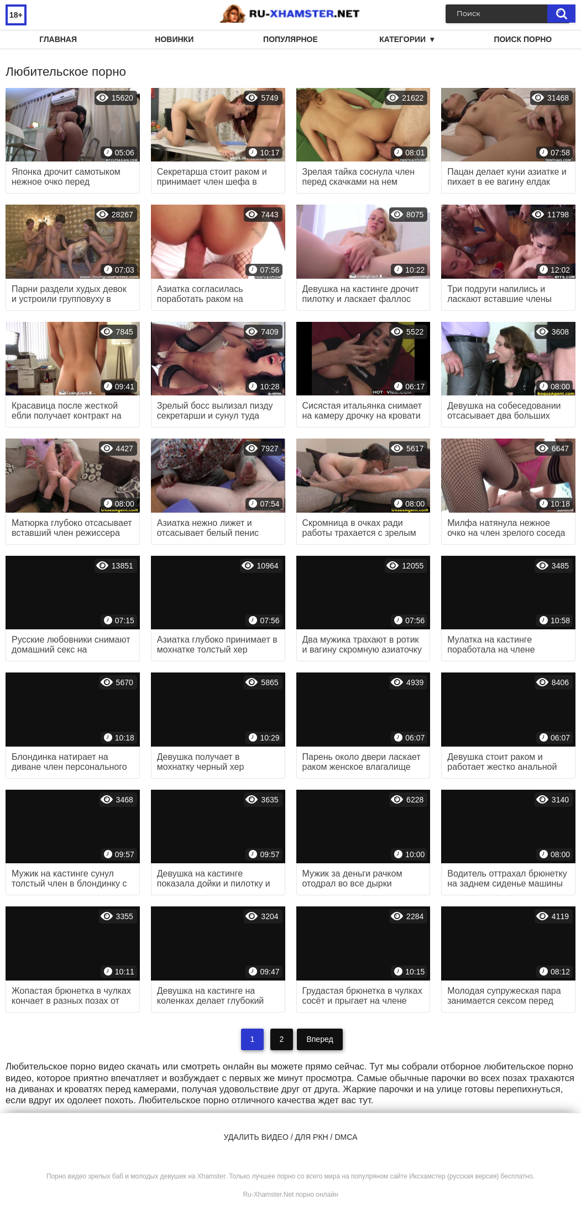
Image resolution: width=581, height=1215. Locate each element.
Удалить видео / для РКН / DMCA (290, 1137)
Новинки (174, 39)
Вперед (319, 1039)
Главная (58, 39)
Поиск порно (523, 39)
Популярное (290, 39)
